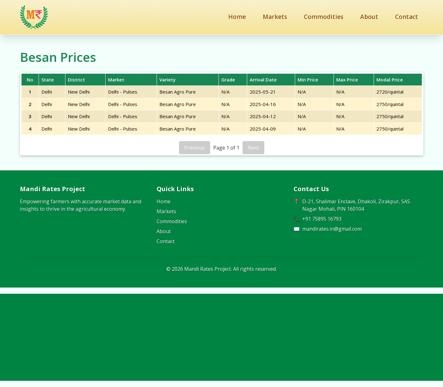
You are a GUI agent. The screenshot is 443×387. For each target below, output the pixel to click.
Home (237, 17)
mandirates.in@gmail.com (332, 228)
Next (253, 147)
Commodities (323, 17)
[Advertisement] (221, 337)
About (369, 17)
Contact (406, 17)
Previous (194, 147)
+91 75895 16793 (322, 218)
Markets (275, 17)
